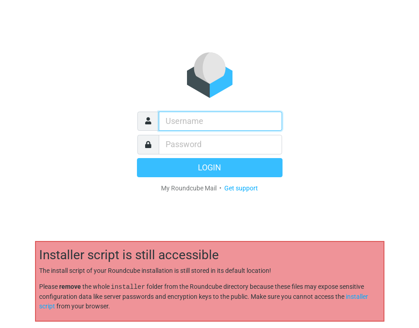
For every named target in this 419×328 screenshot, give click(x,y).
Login (209, 167)
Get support (241, 188)
